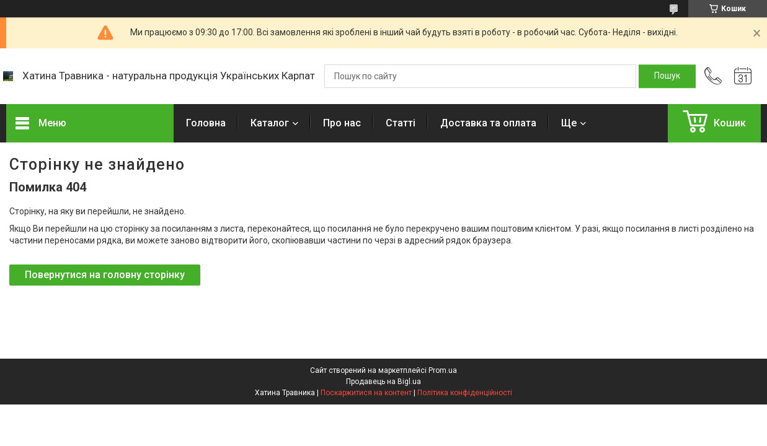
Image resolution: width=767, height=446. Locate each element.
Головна (206, 123)
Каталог (269, 123)
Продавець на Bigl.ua (383, 381)
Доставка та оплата (488, 123)
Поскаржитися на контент (366, 392)
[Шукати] (667, 76)
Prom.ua (442, 370)
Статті (400, 123)
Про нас (342, 123)
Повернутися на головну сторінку (105, 275)
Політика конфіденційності (464, 392)
